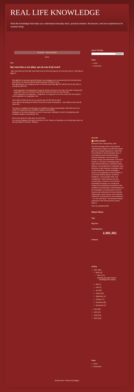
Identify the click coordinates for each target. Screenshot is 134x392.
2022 (96, 309)
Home (47, 57)
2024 (96, 312)
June (97, 287)
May (97, 284)
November (99, 302)
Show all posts (51, 52)
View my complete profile (100, 206)
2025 (96, 315)
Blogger (76, 380)
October (99, 299)
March (98, 272)
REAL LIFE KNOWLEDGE (55, 12)
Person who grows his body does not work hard (28, 118)
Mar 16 (100, 275)
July (97, 290)
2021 (96, 270)
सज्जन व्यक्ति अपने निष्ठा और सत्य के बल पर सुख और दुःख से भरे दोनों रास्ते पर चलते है (36, 100)
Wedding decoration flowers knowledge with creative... (107, 279)
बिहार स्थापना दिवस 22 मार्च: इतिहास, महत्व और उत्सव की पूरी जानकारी (35, 67)
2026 (96, 318)
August (98, 293)
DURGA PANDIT (100, 141)
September (100, 296)
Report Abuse (97, 212)
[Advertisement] (67, 38)
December (99, 305)
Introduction (97, 66)
